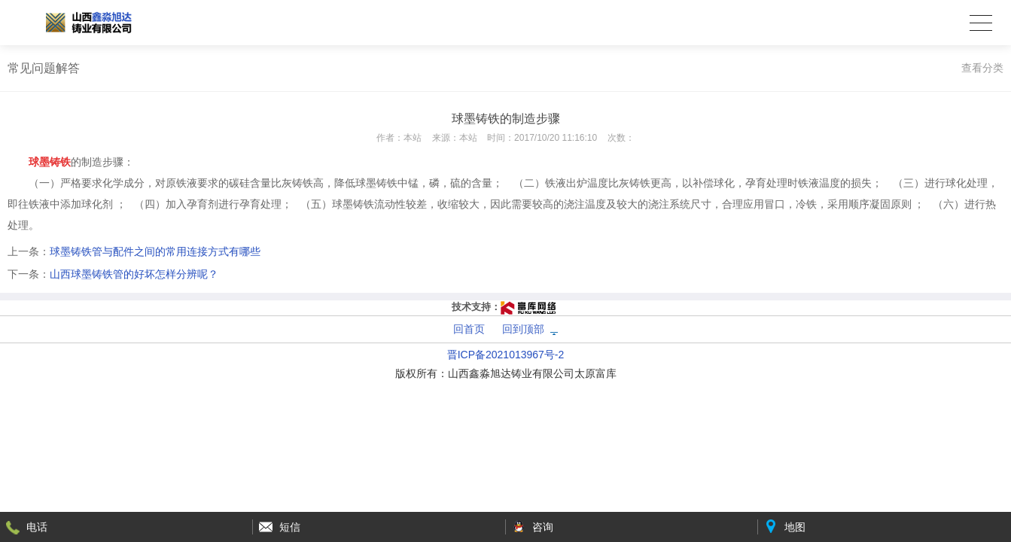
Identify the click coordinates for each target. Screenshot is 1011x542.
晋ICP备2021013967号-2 (506, 355)
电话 (36, 527)
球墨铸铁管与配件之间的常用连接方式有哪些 (155, 251)
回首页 (469, 329)
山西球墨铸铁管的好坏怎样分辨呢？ (134, 274)
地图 (794, 527)
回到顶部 (523, 329)
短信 (289, 527)
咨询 (542, 527)
